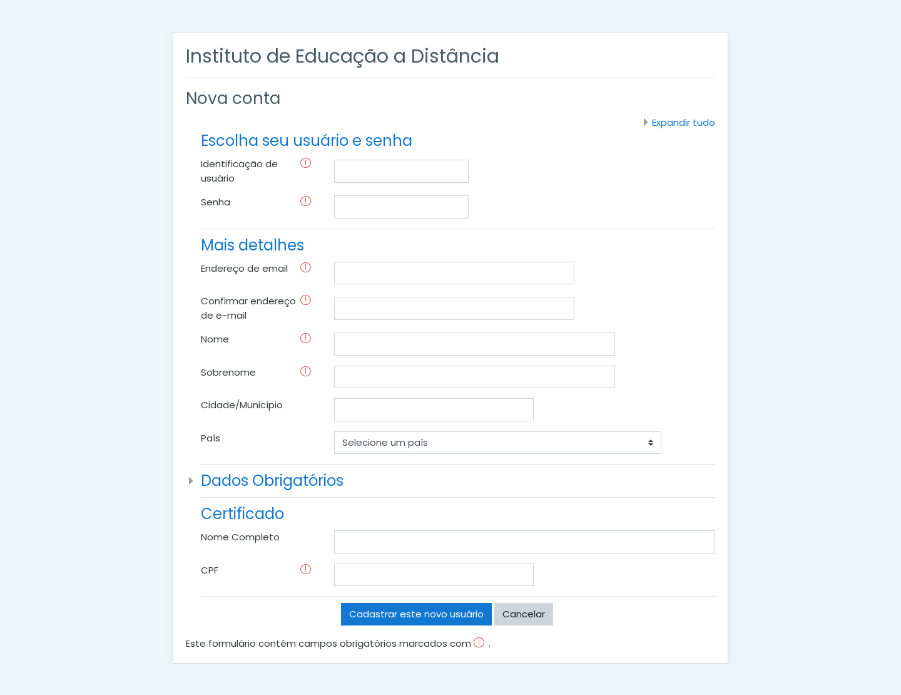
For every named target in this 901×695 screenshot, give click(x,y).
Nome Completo (240, 536)
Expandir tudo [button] (683, 122)
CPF (209, 570)
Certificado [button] (242, 513)
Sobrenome (228, 372)
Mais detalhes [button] (252, 245)
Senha (215, 202)
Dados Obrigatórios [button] (272, 480)
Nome (215, 339)
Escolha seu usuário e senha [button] (306, 140)
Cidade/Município (242, 404)
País (210, 438)
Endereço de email (244, 268)
